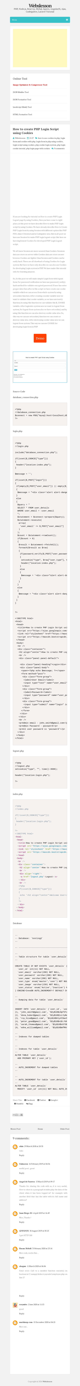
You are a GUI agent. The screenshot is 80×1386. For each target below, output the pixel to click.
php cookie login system (45, 145)
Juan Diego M (25, 1213)
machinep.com (25, 1322)
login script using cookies (24, 145)
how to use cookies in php (49, 138)
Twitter (41, 1100)
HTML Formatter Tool (22, 114)
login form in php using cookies (49, 141)
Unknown (23, 1164)
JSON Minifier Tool (21, 92)
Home (40, 1129)
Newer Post (16, 1129)
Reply (21, 1155)
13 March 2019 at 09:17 (45, 1181)
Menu (40, 19)
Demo (40, 338)
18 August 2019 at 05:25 (39, 1230)
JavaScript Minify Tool (22, 107)
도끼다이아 (24, 1230)
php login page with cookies (38, 148)
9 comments (59, 148)
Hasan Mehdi (25, 1248)
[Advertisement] (40, 48)
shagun (22, 1266)
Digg (29, 1103)
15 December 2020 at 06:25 (44, 1322)
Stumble (18, 1103)
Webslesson (40, 5)
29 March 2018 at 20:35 (33, 1146)
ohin (21, 1146)
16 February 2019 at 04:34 (39, 1164)
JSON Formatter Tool (22, 99)
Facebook (30, 1100)
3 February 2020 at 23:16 (42, 1248)
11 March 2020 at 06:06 (36, 1266)
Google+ (53, 1100)
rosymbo (23, 1304)
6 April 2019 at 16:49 (41, 1213)
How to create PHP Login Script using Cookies (36, 131)
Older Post (64, 1129)
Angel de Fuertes (27, 1181)
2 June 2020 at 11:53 (36, 1304)
